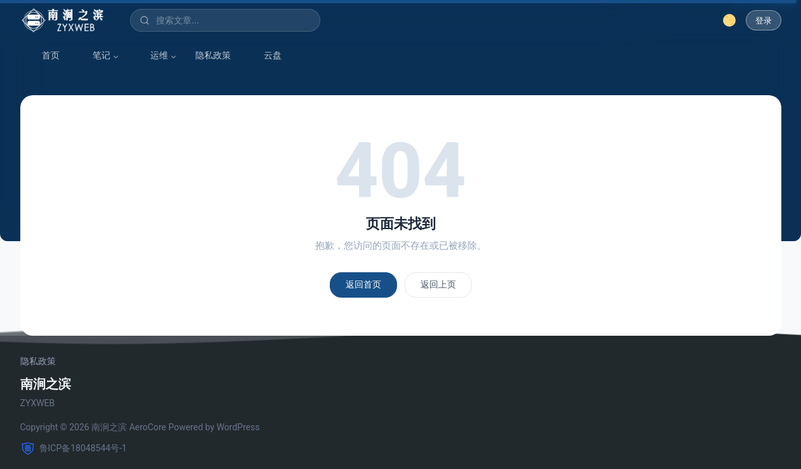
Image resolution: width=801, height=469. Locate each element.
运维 (153, 55)
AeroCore (147, 427)
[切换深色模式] (729, 20)
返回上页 (438, 284)
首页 (44, 55)
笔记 (95, 55)
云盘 (266, 55)
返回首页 (363, 284)
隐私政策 (213, 55)
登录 (763, 20)
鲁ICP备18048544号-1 (73, 448)
